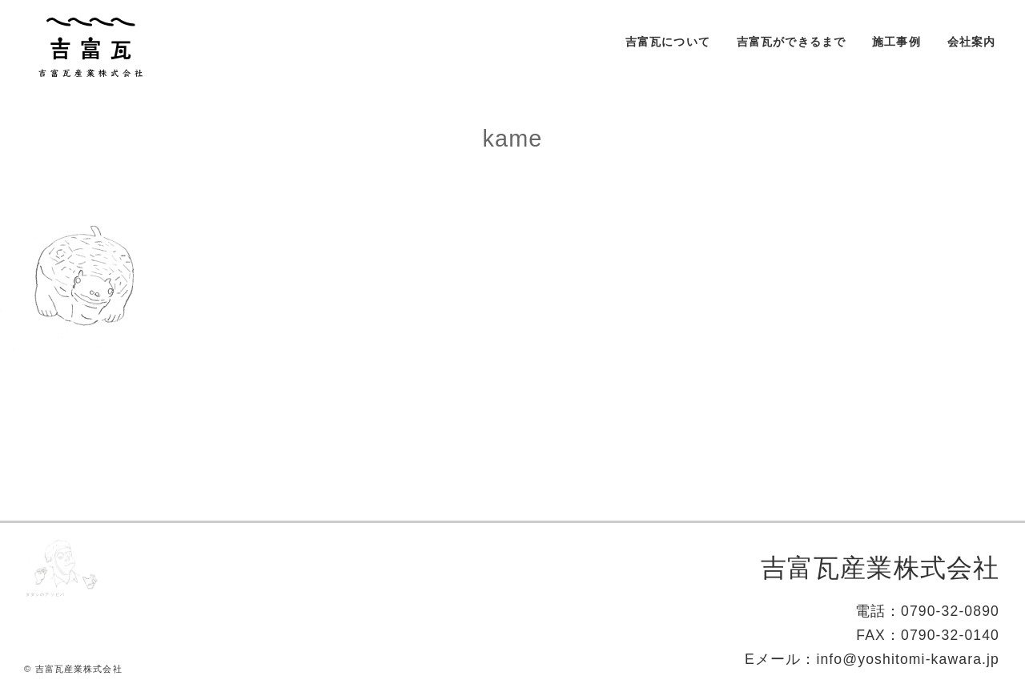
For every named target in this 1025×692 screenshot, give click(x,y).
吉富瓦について (667, 41)
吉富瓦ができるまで (791, 41)
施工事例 (896, 41)
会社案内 (971, 41)
